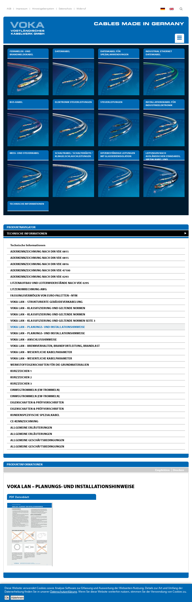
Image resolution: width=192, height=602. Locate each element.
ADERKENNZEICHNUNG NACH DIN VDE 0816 (39, 264)
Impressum (21, 8)
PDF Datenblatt (19, 497)
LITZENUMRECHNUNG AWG (28, 289)
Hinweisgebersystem (43, 8)
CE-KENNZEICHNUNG (24, 421)
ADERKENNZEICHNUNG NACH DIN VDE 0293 (39, 276)
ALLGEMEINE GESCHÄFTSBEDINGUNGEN (37, 440)
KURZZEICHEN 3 (21, 383)
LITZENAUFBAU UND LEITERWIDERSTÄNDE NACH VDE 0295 (49, 283)
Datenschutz (65, 8)
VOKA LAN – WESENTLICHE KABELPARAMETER (41, 352)
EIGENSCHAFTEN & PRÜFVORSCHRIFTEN (37, 402)
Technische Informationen (27, 245)
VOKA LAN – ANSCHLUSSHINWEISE (33, 339)
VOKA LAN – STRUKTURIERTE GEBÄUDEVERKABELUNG (46, 301)
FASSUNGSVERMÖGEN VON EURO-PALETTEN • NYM (43, 295)
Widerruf (81, 8)
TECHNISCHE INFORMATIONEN (27, 233)
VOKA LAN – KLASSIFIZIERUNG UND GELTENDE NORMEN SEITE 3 (52, 320)
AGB (9, 8)
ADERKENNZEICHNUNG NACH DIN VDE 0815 (39, 251)
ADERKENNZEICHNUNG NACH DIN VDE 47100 (40, 270)
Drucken (178, 470)
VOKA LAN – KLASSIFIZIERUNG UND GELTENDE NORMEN (47, 308)
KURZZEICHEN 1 (21, 371)
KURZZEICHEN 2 (21, 377)
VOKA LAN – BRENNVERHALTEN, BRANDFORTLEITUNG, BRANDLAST (55, 345)
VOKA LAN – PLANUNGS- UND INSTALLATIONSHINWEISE (47, 327)
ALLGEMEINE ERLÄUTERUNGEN (31, 427)
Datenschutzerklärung (63, 591)
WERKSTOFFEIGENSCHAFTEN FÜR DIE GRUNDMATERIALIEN (49, 364)
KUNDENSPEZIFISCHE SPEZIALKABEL (35, 415)
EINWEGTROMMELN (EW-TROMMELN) (35, 390)
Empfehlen (162, 470)
